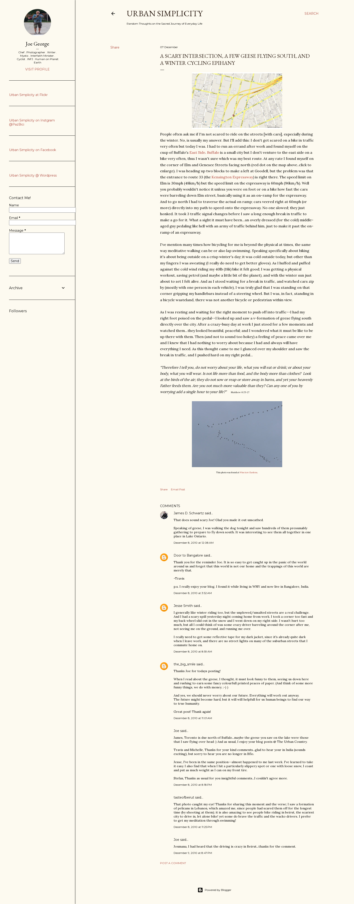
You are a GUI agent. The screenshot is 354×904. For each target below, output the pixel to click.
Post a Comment (173, 863)
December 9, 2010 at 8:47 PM (193, 853)
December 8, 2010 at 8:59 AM (193, 651)
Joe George (37, 43)
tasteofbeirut (184, 797)
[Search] (312, 13)
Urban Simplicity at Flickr (28, 95)
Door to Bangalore (188, 555)
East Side (197, 152)
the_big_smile (185, 664)
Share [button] (114, 47)
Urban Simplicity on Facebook (32, 150)
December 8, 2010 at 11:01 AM (193, 718)
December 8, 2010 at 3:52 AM (193, 593)
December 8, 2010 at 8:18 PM (193, 784)
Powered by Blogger (214, 890)
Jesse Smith (183, 606)
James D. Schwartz (189, 513)
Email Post (178, 489)
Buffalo (213, 152)
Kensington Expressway (232, 177)
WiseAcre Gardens (248, 472)
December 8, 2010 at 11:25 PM (193, 827)
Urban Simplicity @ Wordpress (33, 175)
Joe (176, 731)
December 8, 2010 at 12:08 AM (194, 542)
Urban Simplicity (165, 13)
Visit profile (37, 69)
